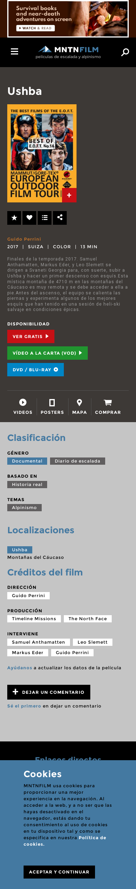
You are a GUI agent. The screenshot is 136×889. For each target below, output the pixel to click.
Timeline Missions (34, 618)
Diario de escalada (77, 461)
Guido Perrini (24, 239)
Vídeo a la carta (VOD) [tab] (47, 353)
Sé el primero (24, 706)
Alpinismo (24, 507)
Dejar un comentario (49, 692)
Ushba (20, 549)
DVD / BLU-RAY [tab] (35, 369)
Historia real (27, 484)
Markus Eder (28, 652)
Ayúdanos (19, 667)
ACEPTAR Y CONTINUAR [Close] (59, 872)
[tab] (69, 195)
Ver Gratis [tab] (31, 336)
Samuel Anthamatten (38, 642)
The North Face (88, 618)
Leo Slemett (93, 642)
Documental (27, 461)
